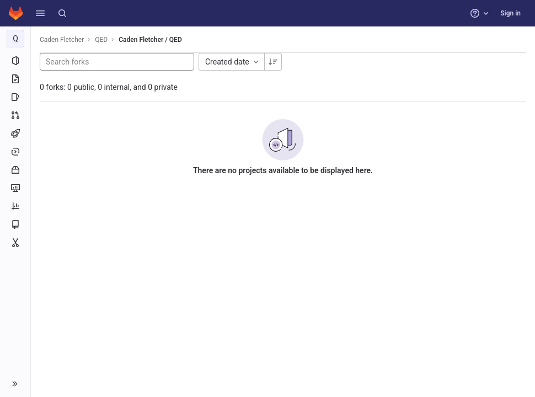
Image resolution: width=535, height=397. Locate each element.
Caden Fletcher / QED (150, 40)
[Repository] (15, 79)
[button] (40, 13)
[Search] (62, 13)
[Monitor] (15, 188)
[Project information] (15, 60)
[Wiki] (15, 224)
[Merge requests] (15, 115)
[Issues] (15, 97)
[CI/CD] (15, 133)
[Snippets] (15, 242)
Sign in (510, 13)
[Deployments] (15, 151)
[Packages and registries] (15, 170)
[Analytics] (15, 206)
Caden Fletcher (62, 40)
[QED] (15, 39)
